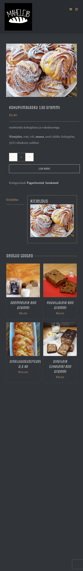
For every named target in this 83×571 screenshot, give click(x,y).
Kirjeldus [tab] (12, 200)
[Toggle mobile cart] (70, 9)
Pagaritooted (35, 183)
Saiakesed (51, 183)
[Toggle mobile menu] (76, 9)
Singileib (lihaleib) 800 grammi (60, 366)
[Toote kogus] (21, 157)
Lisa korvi (44, 168)
